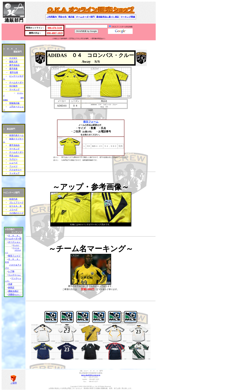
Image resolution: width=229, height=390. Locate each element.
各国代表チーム (16, 135)
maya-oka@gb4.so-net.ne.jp (90, 375)
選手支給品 (14, 65)
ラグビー (13, 159)
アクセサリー (15, 169)
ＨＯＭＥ (13, 58)
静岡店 (11, 287)
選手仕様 (14, 72)
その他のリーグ (16, 213)
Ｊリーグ (13, 209)
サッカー (16, 245)
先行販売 (13, 86)
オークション (14, 242)
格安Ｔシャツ (14, 255)
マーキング (14, 89)
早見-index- (14, 155)
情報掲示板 (14, 103)
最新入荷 (13, 61)
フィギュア (14, 173)
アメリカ (16, 248)
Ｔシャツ (13, 166)
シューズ (13, 162)
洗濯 (10, 284)
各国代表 (13, 199)
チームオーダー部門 (85, 17)
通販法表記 (13, 291)
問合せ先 (62, 17)
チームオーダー (16, 82)
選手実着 (13, 68)
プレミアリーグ (16, 202)
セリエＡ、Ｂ (15, 206)
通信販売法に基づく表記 (107, 17)
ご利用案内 (51, 17)
